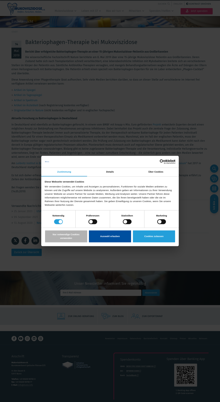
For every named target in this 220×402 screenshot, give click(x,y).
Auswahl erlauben (110, 236)
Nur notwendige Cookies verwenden (66, 236)
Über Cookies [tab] (155, 171)
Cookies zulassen (154, 236)
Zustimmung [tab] (64, 171)
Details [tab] (110, 171)
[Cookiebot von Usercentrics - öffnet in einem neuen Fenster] (162, 161)
